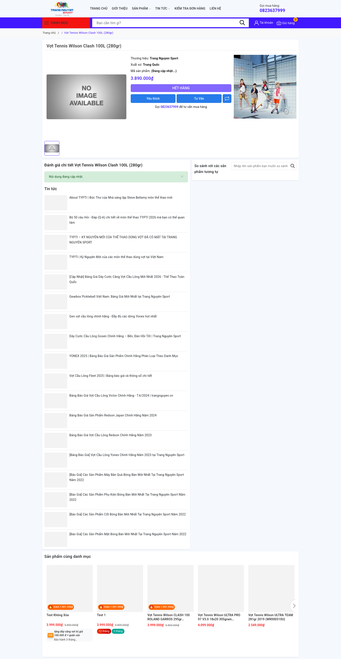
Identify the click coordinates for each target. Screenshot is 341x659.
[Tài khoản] (263, 23)
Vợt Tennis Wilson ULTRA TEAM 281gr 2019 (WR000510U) (270, 617)
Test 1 (101, 615)
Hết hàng (181, 88)
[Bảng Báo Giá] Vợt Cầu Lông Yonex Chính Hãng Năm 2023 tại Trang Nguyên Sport (126, 455)
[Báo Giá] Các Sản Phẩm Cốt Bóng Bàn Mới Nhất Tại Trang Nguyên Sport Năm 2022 (127, 514)
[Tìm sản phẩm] (170, 22)
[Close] (182, 176)
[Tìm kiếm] (242, 23)
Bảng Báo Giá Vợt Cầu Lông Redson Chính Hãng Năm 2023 (110, 435)
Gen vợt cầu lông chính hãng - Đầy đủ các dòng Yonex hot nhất (113, 316)
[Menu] (46, 23)
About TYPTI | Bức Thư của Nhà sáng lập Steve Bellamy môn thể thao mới (120, 197)
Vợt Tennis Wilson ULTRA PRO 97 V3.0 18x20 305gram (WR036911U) (219, 617)
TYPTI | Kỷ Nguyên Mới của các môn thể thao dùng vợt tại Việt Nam (116, 257)
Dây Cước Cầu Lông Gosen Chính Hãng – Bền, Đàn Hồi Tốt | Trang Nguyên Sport (125, 336)
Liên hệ (215, 8)
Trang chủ (98, 8)
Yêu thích (153, 98)
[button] (293, 605)
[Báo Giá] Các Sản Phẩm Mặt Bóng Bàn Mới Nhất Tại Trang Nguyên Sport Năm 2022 (127, 534)
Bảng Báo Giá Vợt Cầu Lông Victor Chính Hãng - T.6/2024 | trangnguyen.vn (121, 395)
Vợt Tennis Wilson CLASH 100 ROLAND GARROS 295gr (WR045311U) (168, 617)
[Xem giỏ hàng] (285, 22)
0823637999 (272, 8)
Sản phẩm (141, 9)
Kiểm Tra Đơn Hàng (189, 8)
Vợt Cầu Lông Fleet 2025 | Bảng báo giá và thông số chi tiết (110, 375)
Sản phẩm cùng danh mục (67, 556)
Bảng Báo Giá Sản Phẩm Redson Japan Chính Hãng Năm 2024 (113, 415)
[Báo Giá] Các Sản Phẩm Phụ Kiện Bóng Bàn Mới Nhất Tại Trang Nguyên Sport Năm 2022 (127, 497)
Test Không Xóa (58, 615)
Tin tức (162, 9)
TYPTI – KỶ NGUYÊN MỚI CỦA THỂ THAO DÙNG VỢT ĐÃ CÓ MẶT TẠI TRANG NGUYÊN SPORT (123, 239)
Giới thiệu (119, 8)
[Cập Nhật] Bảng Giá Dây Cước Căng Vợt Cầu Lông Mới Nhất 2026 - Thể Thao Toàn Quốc (126, 279)
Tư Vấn (199, 98)
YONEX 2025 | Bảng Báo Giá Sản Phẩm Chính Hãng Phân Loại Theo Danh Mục (123, 356)
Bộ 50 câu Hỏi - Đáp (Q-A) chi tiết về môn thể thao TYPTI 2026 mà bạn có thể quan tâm (127, 220)
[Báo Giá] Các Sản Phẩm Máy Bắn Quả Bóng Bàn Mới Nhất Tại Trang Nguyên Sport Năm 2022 (126, 477)
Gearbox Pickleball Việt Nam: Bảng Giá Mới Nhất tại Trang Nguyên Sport (119, 296)
